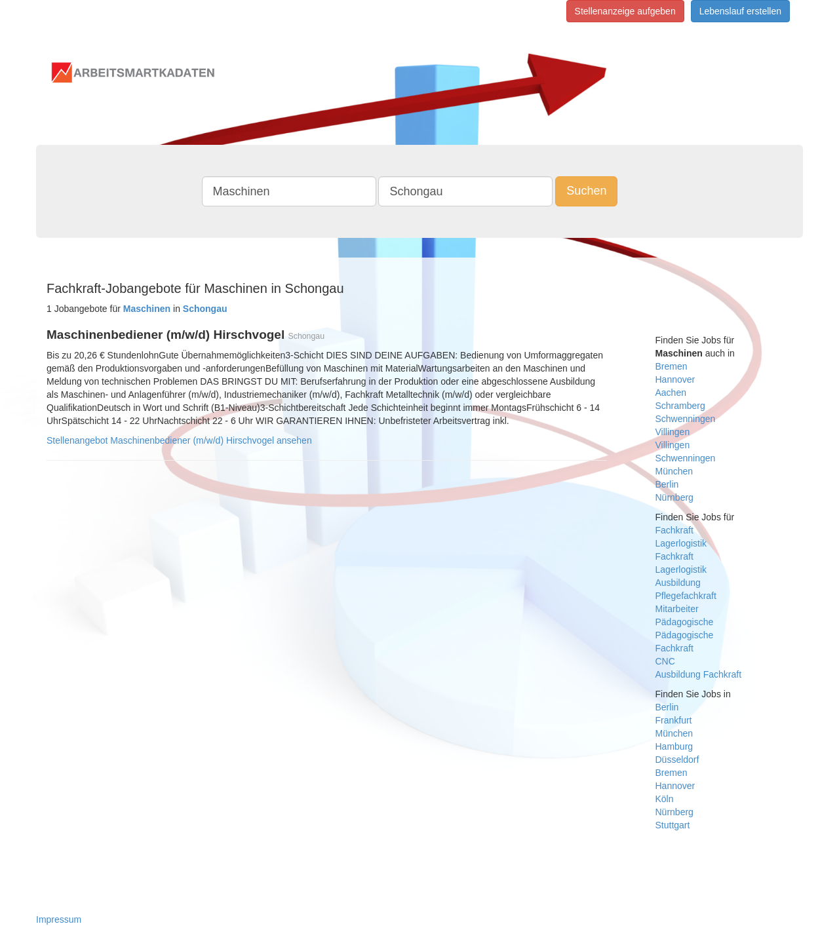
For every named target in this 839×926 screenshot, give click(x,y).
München (674, 471)
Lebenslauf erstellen (740, 11)
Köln (664, 799)
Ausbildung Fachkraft (698, 674)
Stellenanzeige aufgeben (625, 11)
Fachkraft (674, 530)
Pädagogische (684, 622)
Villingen (672, 432)
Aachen (670, 392)
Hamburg (674, 746)
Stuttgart (672, 825)
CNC (665, 661)
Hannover (675, 379)
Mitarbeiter (677, 609)
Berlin (667, 484)
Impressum (58, 919)
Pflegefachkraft (685, 595)
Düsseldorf (677, 759)
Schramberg (680, 405)
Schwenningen (685, 419)
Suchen (586, 190)
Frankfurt (673, 720)
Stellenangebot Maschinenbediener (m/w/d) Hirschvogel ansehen (179, 440)
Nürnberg (674, 497)
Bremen (671, 366)
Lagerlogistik (681, 543)
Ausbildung (678, 582)
